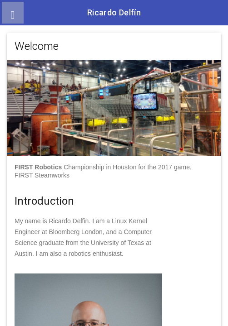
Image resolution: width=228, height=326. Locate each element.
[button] (13, 13)
